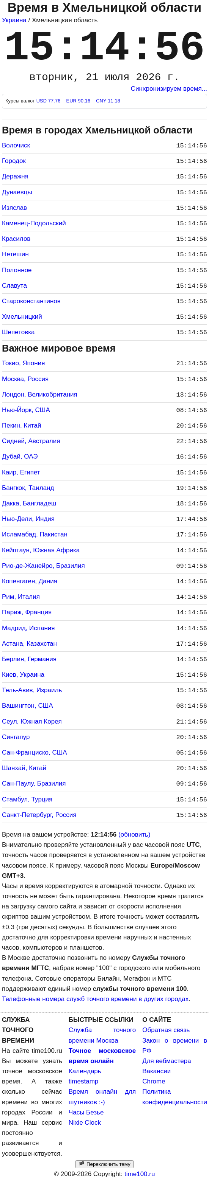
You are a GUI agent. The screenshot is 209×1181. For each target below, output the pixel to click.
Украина (14, 20)
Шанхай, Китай (24, 768)
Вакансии (156, 1071)
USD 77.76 (49, 101)
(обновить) (134, 834)
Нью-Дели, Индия (28, 518)
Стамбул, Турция (27, 799)
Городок (14, 160)
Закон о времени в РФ (174, 1045)
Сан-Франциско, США (34, 752)
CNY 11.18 (108, 101)
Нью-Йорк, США (26, 410)
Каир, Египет (21, 472)
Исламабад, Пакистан (35, 534)
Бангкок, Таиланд (28, 487)
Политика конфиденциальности (174, 1096)
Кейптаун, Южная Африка (41, 550)
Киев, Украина (23, 674)
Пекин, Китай (21, 425)
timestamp (83, 1081)
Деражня (15, 176)
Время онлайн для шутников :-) (102, 1096)
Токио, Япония (23, 363)
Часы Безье (86, 1112)
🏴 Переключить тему (104, 1164)
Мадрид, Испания (28, 628)
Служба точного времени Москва (102, 1035)
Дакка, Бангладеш (29, 503)
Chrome (153, 1081)
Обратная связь (166, 1030)
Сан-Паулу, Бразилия (34, 783)
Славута (14, 285)
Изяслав (14, 207)
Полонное (17, 270)
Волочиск (16, 145)
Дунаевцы (17, 192)
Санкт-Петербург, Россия (39, 814)
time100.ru (139, 1174)
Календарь (85, 1071)
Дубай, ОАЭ (20, 456)
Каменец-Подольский (34, 223)
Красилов (16, 238)
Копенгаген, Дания (29, 581)
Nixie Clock (85, 1122)
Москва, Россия (25, 379)
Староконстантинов (31, 301)
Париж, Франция (27, 612)
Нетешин (15, 254)
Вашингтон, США (27, 705)
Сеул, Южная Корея (32, 721)
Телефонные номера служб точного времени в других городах (95, 999)
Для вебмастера (166, 1061)
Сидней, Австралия (31, 441)
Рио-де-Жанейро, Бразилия (43, 565)
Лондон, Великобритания (39, 394)
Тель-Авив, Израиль (32, 690)
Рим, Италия (21, 596)
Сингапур (16, 737)
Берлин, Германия (29, 659)
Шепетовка (18, 332)
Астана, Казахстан (29, 643)
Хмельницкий (22, 316)
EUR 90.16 (79, 101)
